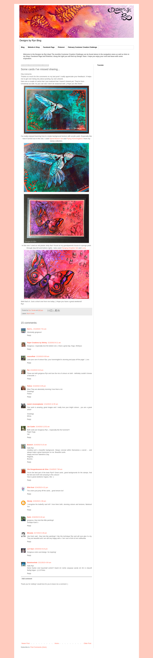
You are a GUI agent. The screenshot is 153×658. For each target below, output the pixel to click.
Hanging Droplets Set (70, 248)
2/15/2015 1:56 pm (39, 501)
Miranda (30, 533)
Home (57, 643)
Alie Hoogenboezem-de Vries (38, 469)
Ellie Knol (30, 487)
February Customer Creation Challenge (82, 47)
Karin (29, 517)
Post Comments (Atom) (38, 647)
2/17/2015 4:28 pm (40, 533)
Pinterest (61, 47)
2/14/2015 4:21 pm (41, 487)
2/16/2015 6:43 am (38, 517)
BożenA (30, 445)
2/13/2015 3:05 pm (39, 386)
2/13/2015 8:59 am (42, 356)
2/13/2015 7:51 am (39, 329)
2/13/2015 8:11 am (54, 343)
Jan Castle (31, 427)
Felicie (29, 386)
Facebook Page (48, 47)
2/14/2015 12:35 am (51, 404)
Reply (29, 335)
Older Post (87, 643)
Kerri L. (30, 329)
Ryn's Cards (30, 313)
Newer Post (26, 643)
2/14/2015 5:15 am (40, 445)
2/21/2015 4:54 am (44, 562)
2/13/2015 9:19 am (36, 370)
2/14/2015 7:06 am (55, 469)
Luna (84, 248)
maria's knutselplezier (35, 404)
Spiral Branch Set (56, 139)
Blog (23, 47)
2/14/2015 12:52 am (43, 427)
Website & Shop (34, 47)
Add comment (27, 579)
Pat (28, 370)
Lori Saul (30, 549)
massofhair (31, 356)
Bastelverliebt (32, 562)
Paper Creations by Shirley (37, 343)
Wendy (29, 501)
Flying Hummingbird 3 (75, 139)
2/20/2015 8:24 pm (41, 549)
